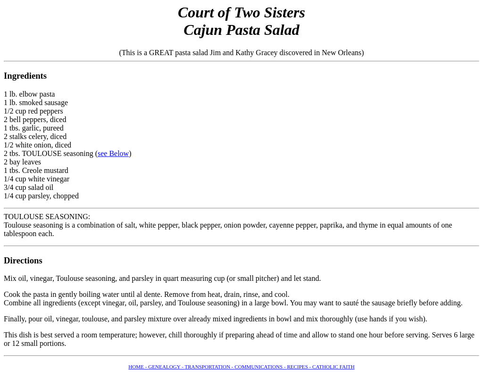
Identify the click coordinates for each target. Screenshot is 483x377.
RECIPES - (299, 366)
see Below (113, 153)
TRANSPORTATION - (209, 366)
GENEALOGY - (166, 366)
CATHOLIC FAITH (333, 366)
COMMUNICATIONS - (260, 366)
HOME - (138, 366)
